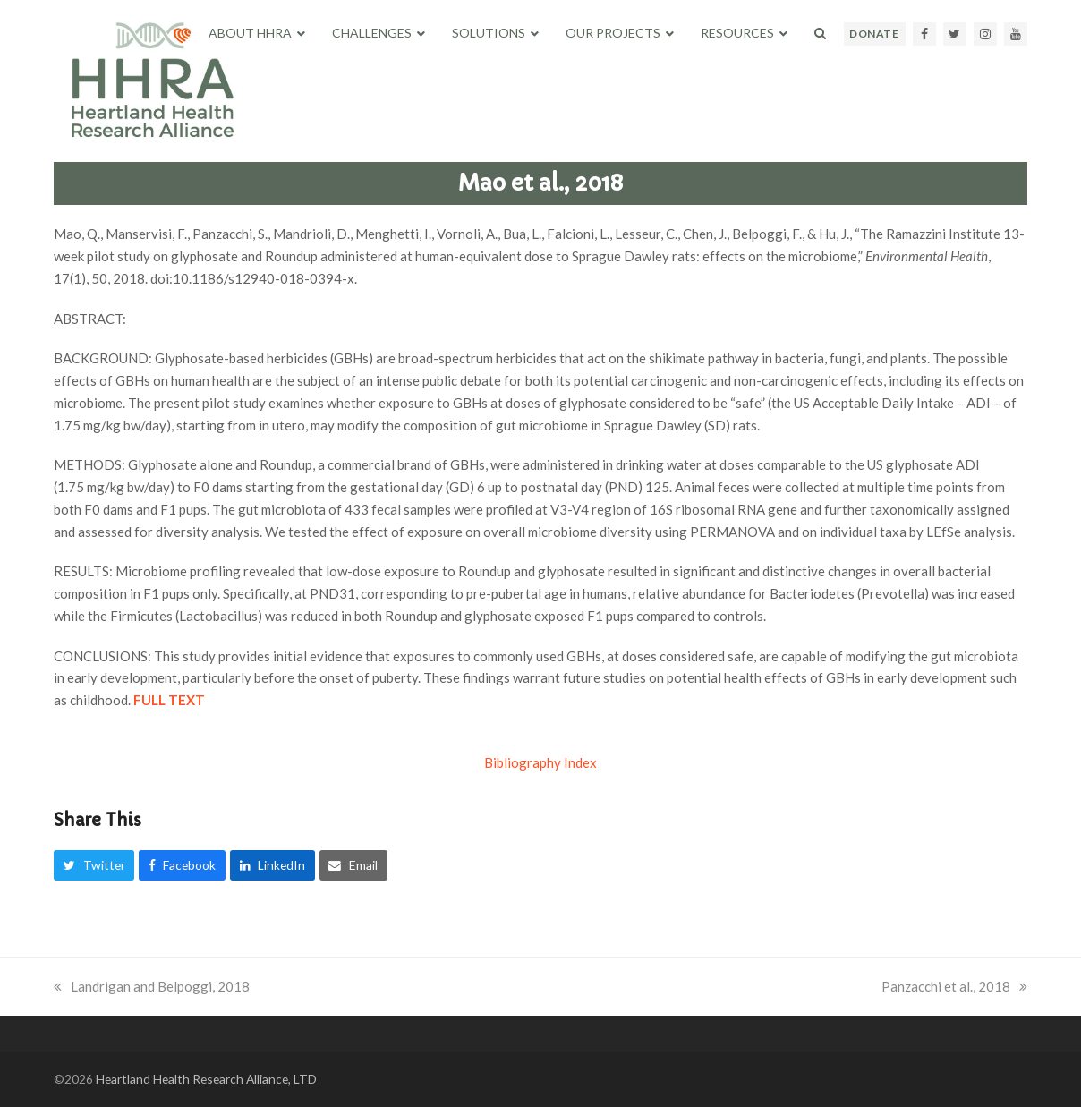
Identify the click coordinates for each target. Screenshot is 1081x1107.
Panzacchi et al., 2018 (954, 986)
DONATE (873, 33)
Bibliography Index (540, 762)
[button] (820, 33)
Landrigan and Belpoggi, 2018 (152, 986)
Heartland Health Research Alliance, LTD (206, 1078)
